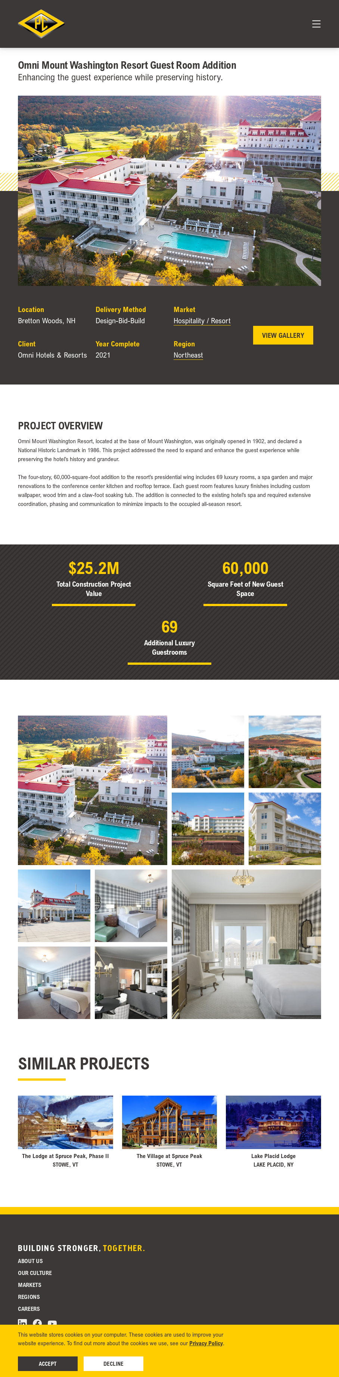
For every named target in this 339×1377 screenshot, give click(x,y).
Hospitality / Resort (202, 320)
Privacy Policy (206, 1343)
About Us (30, 1261)
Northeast (188, 355)
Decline (113, 1363)
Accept (48, 1363)
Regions (29, 1296)
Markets (29, 1284)
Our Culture (35, 1272)
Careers (29, 1308)
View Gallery (283, 335)
